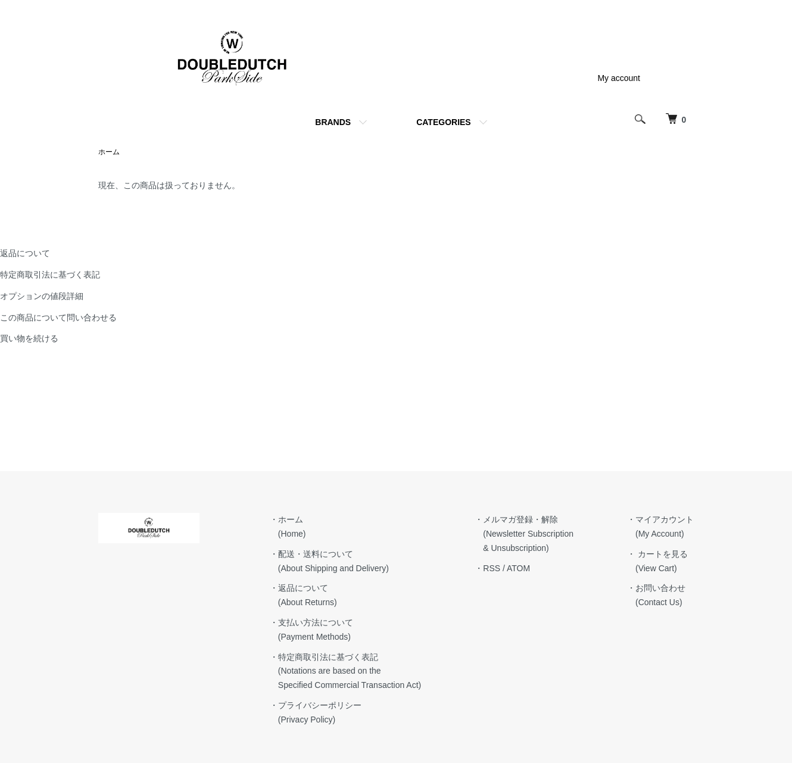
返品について (25, 253)
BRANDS (333, 122)
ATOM (518, 568)
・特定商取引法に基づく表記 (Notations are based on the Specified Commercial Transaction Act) (345, 671)
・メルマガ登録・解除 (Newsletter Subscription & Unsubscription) (524, 534)
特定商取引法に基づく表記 (50, 274)
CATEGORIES (443, 122)
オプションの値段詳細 (41, 296)
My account (618, 78)
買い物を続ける (29, 338)
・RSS (487, 568)
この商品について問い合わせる (58, 317)
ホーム (109, 152)
